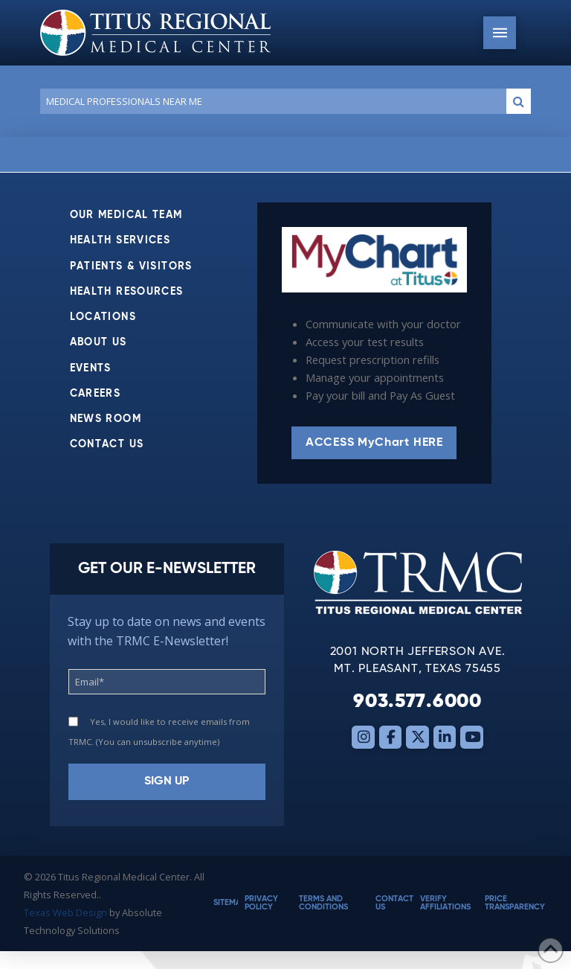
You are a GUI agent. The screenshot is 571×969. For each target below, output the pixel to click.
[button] (499, 32)
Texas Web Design (65, 912)
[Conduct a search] (270, 101)
